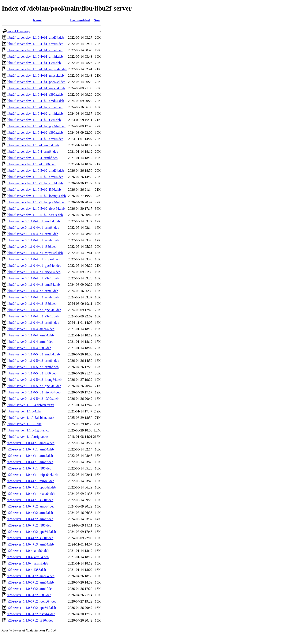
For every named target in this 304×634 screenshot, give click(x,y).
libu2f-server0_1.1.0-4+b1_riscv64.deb (33, 272)
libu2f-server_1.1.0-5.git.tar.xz (28, 430)
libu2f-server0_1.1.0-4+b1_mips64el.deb (35, 253)
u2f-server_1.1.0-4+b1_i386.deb (29, 468)
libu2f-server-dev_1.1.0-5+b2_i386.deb (34, 189)
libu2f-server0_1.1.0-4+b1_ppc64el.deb (34, 265)
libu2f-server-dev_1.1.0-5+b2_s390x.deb (35, 215)
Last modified (80, 20)
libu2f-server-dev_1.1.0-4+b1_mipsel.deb (35, 75)
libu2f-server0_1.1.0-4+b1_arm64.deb (33, 227)
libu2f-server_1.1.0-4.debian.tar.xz (30, 405)
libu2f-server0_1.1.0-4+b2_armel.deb (32, 291)
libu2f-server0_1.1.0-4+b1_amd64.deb (33, 221)
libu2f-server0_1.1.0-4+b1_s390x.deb (33, 278)
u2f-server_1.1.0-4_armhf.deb (27, 563)
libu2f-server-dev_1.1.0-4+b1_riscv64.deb (36, 88)
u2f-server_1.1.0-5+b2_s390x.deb (30, 620)
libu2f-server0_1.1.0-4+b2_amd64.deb (33, 284)
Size (97, 20)
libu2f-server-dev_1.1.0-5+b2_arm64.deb (35, 177)
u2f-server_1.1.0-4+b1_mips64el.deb (32, 474)
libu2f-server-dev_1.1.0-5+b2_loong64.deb (36, 196)
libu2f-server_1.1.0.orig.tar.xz (27, 436)
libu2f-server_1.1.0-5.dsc (24, 424)
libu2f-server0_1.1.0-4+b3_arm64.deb (33, 322)
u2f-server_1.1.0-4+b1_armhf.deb (30, 462)
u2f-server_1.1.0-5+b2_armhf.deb (30, 588)
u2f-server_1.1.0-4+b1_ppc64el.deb (31, 487)
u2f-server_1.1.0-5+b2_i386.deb (29, 595)
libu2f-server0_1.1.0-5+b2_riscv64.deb (33, 392)
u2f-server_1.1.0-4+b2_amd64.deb (31, 506)
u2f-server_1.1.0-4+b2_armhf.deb (30, 519)
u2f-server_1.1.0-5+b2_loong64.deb (31, 601)
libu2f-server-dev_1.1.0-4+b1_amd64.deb (35, 37)
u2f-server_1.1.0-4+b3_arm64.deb (30, 544)
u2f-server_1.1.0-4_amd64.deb (28, 550)
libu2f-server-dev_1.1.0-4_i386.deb (31, 164)
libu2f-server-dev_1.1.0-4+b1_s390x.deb (35, 94)
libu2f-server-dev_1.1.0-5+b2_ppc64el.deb (36, 202)
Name (37, 20)
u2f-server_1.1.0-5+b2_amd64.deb (31, 576)
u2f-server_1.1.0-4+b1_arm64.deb (30, 449)
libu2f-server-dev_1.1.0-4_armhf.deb (32, 158)
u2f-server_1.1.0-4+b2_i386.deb (29, 525)
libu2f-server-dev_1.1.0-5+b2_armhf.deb (35, 183)
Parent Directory (18, 31)
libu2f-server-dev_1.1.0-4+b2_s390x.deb (35, 132)
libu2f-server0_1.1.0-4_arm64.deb (30, 335)
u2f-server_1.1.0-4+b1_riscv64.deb (31, 493)
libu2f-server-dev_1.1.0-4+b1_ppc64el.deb (36, 82)
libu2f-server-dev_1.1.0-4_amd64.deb (33, 145)
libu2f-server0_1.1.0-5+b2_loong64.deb (34, 379)
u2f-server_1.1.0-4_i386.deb (26, 569)
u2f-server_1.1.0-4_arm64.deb (28, 557)
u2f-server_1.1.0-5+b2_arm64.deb (30, 582)
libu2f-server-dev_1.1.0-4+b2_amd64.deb (35, 101)
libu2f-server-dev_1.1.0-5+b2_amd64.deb (35, 170)
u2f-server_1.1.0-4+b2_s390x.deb (30, 538)
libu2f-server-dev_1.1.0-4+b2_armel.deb (35, 107)
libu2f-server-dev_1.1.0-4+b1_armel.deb (35, 50)
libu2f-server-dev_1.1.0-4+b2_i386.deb (34, 120)
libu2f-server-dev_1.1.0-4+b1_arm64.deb (35, 44)
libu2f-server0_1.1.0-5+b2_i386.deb (32, 373)
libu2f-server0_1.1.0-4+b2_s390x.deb (33, 316)
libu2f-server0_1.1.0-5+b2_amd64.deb (33, 354)
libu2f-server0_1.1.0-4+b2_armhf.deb (33, 297)
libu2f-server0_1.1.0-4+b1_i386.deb (32, 246)
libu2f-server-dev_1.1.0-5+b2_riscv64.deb (36, 208)
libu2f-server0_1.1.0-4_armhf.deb (30, 341)
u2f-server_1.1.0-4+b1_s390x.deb (30, 500)
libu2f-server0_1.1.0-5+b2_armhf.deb (33, 367)
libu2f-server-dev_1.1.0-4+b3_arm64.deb (35, 139)
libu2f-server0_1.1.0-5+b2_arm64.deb (33, 360)
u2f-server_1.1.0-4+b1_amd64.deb (31, 443)
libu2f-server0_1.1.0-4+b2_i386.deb (32, 303)
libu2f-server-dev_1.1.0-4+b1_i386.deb (34, 63)
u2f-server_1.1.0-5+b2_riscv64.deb (31, 614)
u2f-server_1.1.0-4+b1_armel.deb (30, 455)
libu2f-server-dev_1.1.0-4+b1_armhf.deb (35, 56)
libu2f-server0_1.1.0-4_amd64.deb (31, 329)
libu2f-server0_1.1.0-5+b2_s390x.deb (33, 398)
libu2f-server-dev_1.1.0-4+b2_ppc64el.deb (36, 126)
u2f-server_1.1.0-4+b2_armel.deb (30, 512)
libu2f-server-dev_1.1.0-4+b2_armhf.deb (35, 113)
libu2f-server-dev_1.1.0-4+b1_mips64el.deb (37, 69)
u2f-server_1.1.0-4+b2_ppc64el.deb (31, 531)
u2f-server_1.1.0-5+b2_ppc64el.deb (31, 608)
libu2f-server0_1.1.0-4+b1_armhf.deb (33, 240)
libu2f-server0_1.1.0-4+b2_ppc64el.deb (34, 310)
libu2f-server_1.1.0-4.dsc (24, 411)
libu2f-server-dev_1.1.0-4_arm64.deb (32, 151)
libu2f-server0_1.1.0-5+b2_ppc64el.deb (34, 386)
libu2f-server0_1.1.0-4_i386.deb (29, 348)
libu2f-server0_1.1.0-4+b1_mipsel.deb (33, 259)
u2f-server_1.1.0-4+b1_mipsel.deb (30, 481)
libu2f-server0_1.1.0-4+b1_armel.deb (32, 234)
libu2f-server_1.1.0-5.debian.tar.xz (30, 417)
